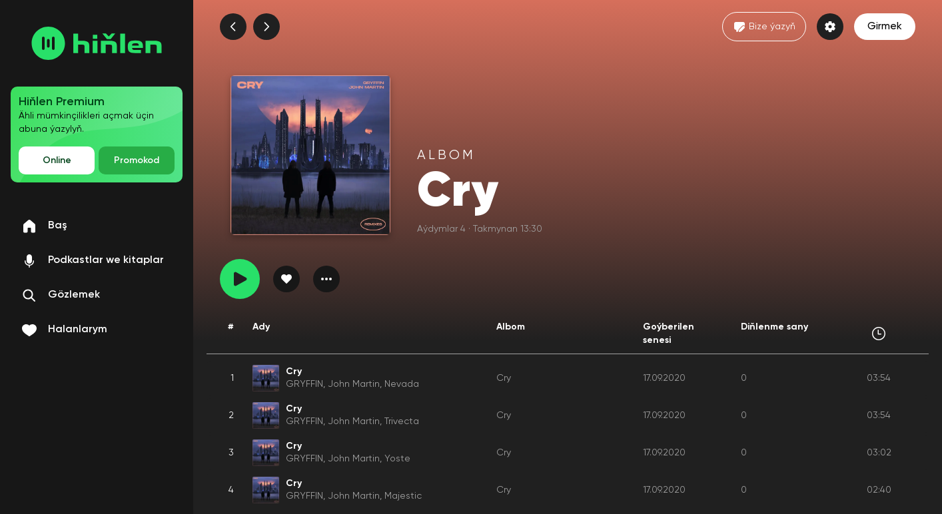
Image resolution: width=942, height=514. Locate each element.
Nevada (401, 384)
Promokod (136, 160)
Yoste (397, 458)
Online (57, 160)
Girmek (884, 26)
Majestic (403, 496)
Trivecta (401, 421)
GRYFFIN (304, 384)
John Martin (354, 384)
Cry (503, 378)
